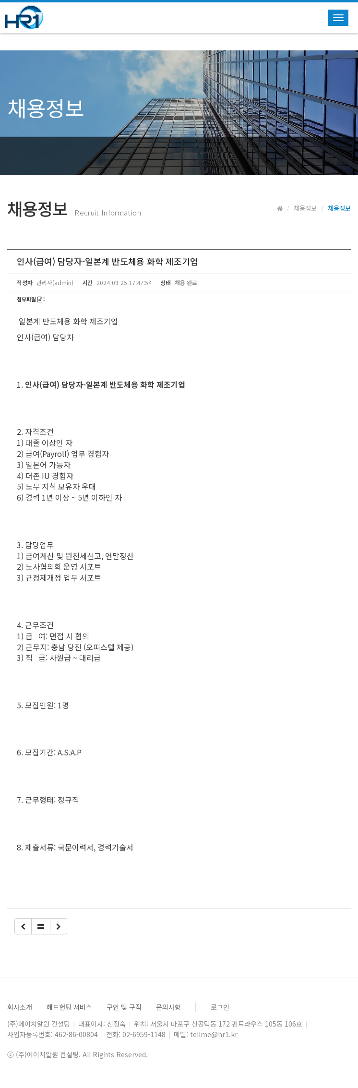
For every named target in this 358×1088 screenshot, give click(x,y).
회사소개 (19, 1007)
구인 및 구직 (124, 1007)
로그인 (220, 1007)
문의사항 (168, 1007)
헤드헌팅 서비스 (69, 1007)
